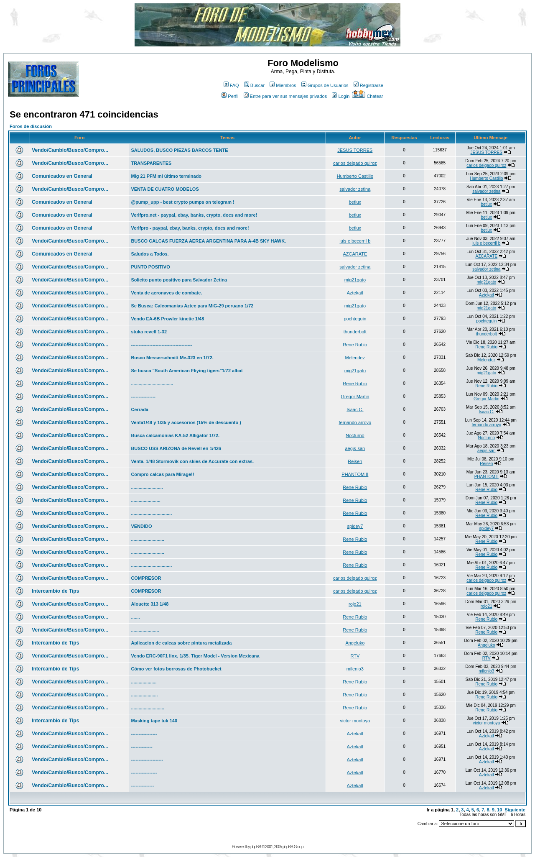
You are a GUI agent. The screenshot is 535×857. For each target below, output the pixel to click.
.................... (143, 681)
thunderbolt (355, 331)
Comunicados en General (62, 176)
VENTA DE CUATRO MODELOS (165, 189)
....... (135, 616)
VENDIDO (141, 526)
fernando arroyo (355, 422)
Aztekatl (355, 292)
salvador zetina (354, 189)
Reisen (355, 461)
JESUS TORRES (354, 150)
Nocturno (355, 435)
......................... (147, 487)
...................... (145, 629)
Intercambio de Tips (55, 591)
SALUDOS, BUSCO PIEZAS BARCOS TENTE (179, 150)
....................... (145, 500)
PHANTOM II (354, 474)
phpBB (255, 846)
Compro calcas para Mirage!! (162, 474)
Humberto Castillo (355, 176)
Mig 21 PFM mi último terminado (166, 176)
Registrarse (368, 85)
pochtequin (355, 318)
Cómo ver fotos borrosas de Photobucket (176, 668)
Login (340, 96)
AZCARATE (355, 253)
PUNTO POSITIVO (150, 266)
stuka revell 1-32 (149, 331)
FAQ (231, 85)
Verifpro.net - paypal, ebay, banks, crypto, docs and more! (194, 214)
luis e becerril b (354, 240)
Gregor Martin (355, 396)
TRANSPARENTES (151, 163)
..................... (144, 694)
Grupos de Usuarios (325, 85)
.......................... (147, 539)
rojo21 (355, 603)
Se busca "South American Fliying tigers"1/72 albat (186, 370)
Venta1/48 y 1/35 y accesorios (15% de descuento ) (186, 422)
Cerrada (139, 409)
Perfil (230, 96)
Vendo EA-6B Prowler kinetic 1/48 (167, 318)
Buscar (254, 85)
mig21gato (355, 279)
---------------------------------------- (161, 344)
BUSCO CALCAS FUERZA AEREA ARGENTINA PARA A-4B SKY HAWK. (208, 240)
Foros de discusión (31, 126)
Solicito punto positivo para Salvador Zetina (179, 279)
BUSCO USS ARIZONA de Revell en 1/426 (176, 448)
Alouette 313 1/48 (149, 603)
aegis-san (355, 448)
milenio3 (355, 668)
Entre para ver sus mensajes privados (285, 96)
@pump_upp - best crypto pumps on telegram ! (182, 202)
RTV (354, 655)
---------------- (143, 396)
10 (499, 809)
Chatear (367, 96)
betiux (355, 202)
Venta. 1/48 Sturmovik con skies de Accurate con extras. (192, 461)
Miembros (283, 85)
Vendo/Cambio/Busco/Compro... (70, 150)
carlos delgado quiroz (355, 163)
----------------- (144, 733)
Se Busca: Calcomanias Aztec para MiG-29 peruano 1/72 (192, 305)
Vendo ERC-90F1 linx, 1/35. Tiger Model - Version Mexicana (195, 655)
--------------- (142, 785)
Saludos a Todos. (149, 253)
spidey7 (355, 526)
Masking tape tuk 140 (154, 720)
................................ (151, 513)
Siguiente (514, 809)
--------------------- (147, 759)
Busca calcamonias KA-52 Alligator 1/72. (175, 435)
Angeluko (354, 642)
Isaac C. (354, 409)
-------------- (141, 746)
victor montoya (355, 720)
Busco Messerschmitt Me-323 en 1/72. (172, 357)
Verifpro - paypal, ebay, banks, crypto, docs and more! (190, 227)
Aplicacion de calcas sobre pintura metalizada (181, 642)
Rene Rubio (355, 344)
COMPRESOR (146, 578)
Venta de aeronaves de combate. (166, 292)
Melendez (355, 357)
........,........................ (152, 383)
